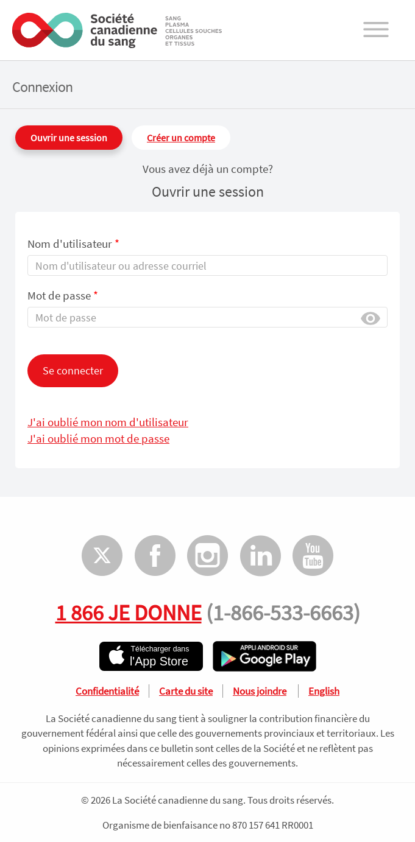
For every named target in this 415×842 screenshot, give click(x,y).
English (323, 691)
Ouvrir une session (68, 138)
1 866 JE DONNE (128, 612)
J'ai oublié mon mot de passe (98, 438)
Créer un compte (181, 138)
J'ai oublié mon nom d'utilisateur (107, 422)
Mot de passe (62, 295)
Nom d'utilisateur (73, 243)
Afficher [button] (370, 317)
